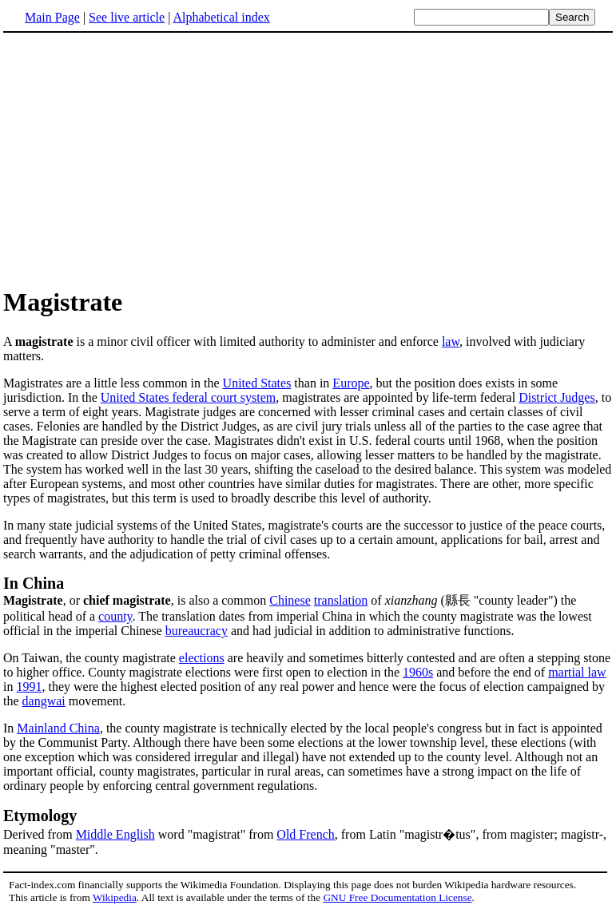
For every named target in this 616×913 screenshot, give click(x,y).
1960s (418, 672)
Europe (350, 383)
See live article (127, 17)
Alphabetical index (221, 17)
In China (33, 583)
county (115, 616)
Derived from (39, 834)
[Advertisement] (137, 159)
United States (257, 383)
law (450, 341)
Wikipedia (115, 897)
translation (341, 600)
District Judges (557, 397)
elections (202, 658)
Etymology (40, 815)
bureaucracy (196, 630)
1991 (29, 686)
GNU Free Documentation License (397, 897)
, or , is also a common (136, 600)
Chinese (290, 600)
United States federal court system (188, 397)
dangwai (44, 701)
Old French (305, 834)
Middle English (115, 834)
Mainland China (58, 728)
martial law (577, 672)
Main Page (52, 17)
